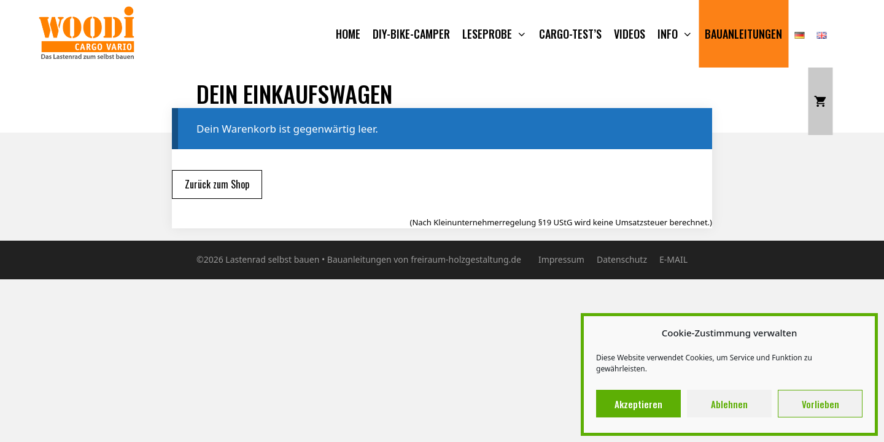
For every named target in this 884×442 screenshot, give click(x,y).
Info (678, 34)
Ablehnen (729, 404)
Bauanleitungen (743, 34)
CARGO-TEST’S (570, 34)
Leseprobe (497, 34)
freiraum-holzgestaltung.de (466, 259)
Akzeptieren (638, 404)
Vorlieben (820, 404)
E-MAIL (673, 259)
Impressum (561, 259)
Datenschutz (622, 259)
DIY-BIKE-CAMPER (411, 34)
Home (348, 34)
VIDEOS (629, 34)
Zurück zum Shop (217, 184)
